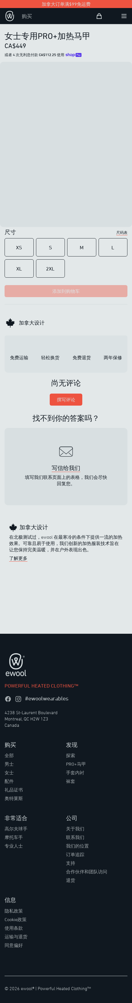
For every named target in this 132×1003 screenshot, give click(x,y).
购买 (27, 16)
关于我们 (75, 828)
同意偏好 (14, 945)
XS (19, 247)
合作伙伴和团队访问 (86, 871)
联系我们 (75, 837)
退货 (70, 880)
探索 (70, 755)
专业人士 (14, 845)
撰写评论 (66, 399)
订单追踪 (75, 854)
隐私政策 (14, 910)
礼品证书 (14, 789)
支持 (70, 863)
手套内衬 (75, 772)
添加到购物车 (66, 291)
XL (19, 268)
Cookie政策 (16, 919)
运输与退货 (16, 936)
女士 (9, 772)
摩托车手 (14, 837)
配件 (9, 781)
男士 (9, 764)
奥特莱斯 (14, 798)
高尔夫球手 (16, 828)
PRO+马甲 (76, 764)
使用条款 (14, 928)
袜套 (70, 781)
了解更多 (18, 558)
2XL (50, 268)
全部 (9, 755)
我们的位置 (77, 845)
